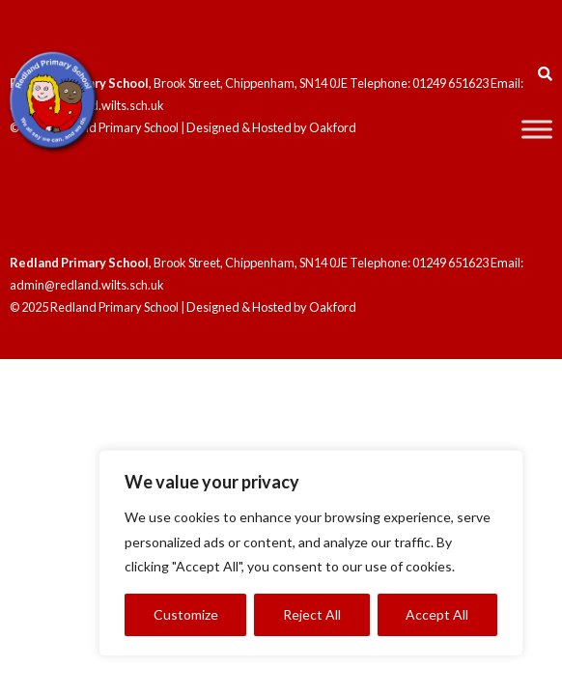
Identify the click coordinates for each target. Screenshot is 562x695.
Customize (186, 614)
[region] (310, 553)
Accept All (437, 614)
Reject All (312, 614)
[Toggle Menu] (536, 129)
